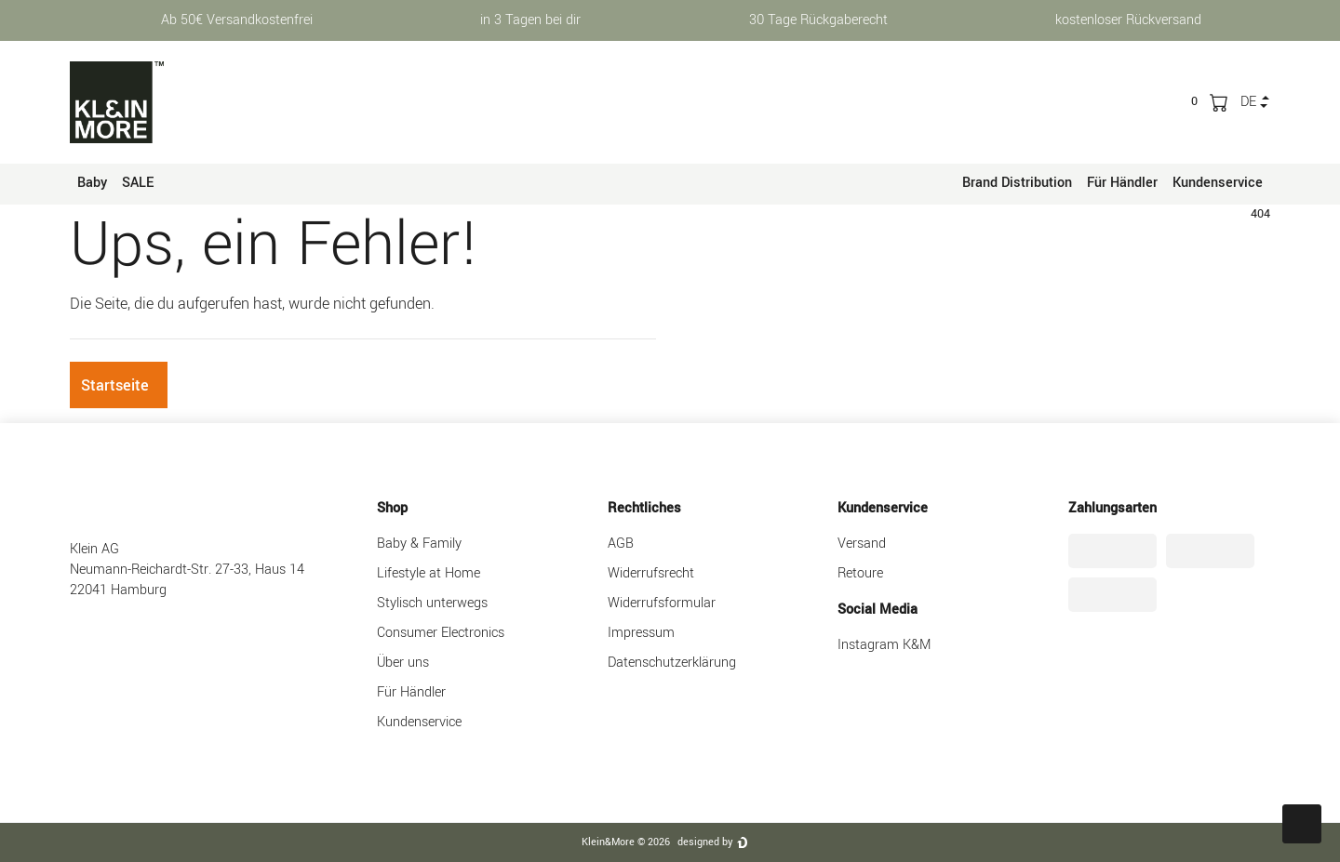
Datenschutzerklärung (672, 662)
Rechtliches (644, 508)
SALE (138, 182)
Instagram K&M (884, 645)
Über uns (403, 662)
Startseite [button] (115, 385)
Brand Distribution (1017, 182)
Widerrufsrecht (651, 573)
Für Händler (1122, 182)
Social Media (878, 609)
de (1248, 102)
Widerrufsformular (662, 603)
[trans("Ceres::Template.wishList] (1194, 101)
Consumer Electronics (440, 633)
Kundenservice (1217, 182)
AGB (621, 543)
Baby (92, 182)
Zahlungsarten (1112, 508)
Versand (862, 543)
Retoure (860, 573)
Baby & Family (419, 543)
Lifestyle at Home (428, 573)
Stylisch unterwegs (432, 603)
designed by (704, 842)
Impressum (641, 633)
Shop (392, 508)
